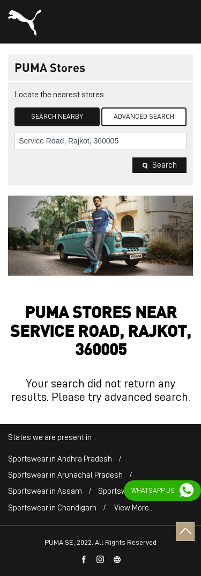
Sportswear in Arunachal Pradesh (65, 475)
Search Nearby (57, 116)
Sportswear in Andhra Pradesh (60, 459)
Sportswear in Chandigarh (52, 508)
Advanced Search (144, 116)
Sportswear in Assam (45, 491)
